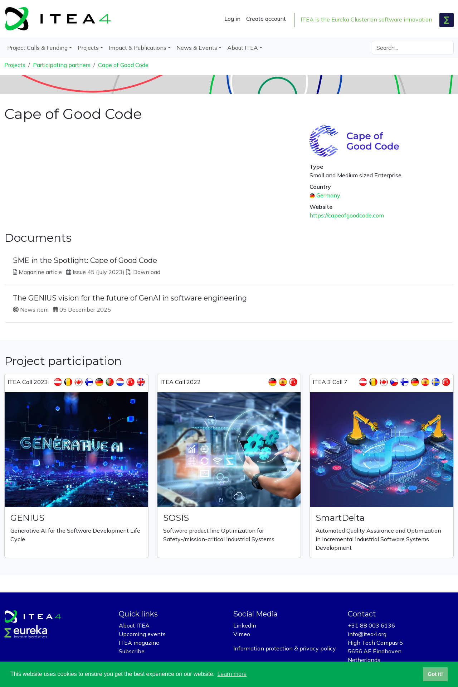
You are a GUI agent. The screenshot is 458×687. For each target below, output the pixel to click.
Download (146, 271)
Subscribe (132, 651)
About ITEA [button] (242, 47)
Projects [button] (88, 47)
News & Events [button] (196, 47)
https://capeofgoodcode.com (347, 215)
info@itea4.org (367, 634)
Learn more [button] (232, 674)
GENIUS (27, 518)
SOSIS (176, 518)
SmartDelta (340, 518)
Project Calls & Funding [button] (37, 47)
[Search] (413, 47)
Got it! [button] (435, 674)
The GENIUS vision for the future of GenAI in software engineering (130, 298)
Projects (14, 64)
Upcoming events (142, 634)
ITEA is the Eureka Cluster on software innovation (366, 19)
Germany (328, 195)
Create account (266, 18)
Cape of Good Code (123, 64)
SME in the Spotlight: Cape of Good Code (85, 260)
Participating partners (62, 64)
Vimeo (241, 634)
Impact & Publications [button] (137, 47)
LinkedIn (244, 625)
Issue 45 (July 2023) (99, 271)
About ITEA (134, 625)
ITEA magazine (139, 642)
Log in (232, 18)
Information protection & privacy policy (284, 648)
